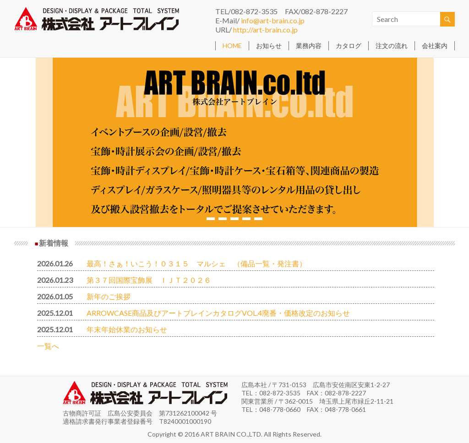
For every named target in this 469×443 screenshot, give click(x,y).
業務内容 (309, 45)
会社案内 (434, 45)
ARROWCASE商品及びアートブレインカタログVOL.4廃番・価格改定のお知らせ (218, 312)
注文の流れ (392, 45)
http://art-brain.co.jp (265, 29)
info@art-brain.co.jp (273, 20)
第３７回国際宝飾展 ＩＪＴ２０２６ (149, 280)
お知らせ (269, 45)
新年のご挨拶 (109, 296)
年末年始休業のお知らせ (127, 329)
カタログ (348, 45)
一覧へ (48, 345)
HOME (232, 45)
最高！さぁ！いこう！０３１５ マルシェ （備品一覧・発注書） (196, 263)
